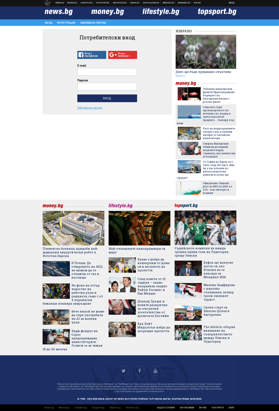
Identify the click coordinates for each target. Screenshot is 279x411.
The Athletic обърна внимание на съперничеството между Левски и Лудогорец (219, 334)
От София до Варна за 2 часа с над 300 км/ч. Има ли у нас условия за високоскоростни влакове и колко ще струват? (205, 169)
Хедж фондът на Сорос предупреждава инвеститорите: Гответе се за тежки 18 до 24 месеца (73, 340)
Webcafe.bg (169, 2)
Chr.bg (197, 2)
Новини (59, 2)
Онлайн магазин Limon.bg (135, 2)
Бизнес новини (72, 2)
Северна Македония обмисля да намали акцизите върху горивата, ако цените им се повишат (219, 150)
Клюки (86, 2)
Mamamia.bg (184, 2)
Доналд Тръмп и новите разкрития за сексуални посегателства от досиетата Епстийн (153, 308)
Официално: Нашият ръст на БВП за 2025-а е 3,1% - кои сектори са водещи (217, 187)
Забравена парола (93, 22)
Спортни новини (103, 2)
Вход (231, 3)
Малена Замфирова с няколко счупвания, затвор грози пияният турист (219, 292)
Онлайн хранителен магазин (151, 2)
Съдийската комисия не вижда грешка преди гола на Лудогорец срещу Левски (202, 251)
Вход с (92, 55)
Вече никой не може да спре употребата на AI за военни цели (87, 316)
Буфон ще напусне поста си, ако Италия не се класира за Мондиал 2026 (218, 270)
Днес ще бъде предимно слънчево (203, 72)
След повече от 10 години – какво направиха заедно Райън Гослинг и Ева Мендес (152, 286)
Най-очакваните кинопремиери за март (137, 250)
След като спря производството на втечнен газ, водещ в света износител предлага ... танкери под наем (205, 115)
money (188, 83)
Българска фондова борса (120, 2)
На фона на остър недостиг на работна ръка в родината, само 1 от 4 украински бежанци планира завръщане (73, 294)
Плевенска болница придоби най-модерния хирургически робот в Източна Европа (70, 252)
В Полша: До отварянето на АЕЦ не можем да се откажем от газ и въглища (87, 270)
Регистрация (66, 22)
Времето (180, 75)
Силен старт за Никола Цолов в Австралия (216, 310)
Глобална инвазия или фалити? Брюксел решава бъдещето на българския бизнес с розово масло (219, 95)
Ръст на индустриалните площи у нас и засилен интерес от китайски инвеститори (219, 133)
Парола (82, 80)
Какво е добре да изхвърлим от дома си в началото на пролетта (153, 264)
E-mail (81, 65)
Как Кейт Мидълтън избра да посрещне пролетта (153, 327)
